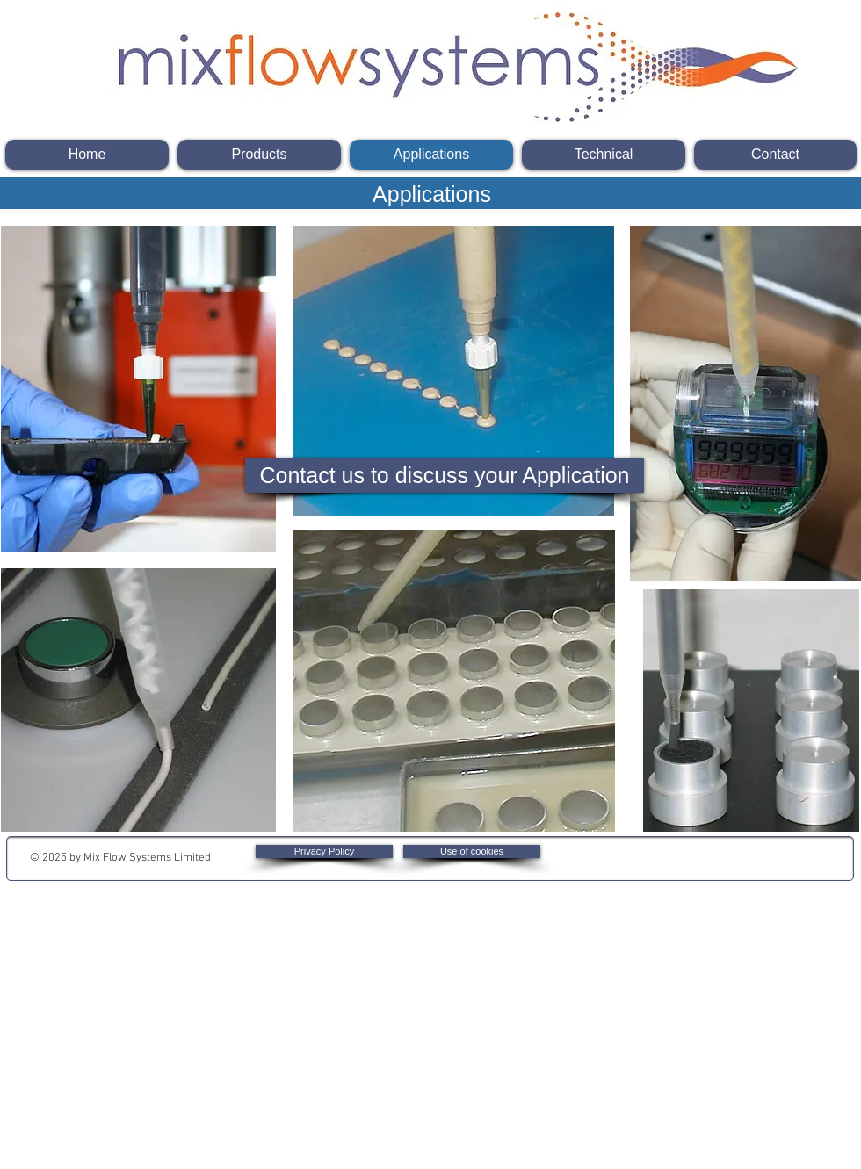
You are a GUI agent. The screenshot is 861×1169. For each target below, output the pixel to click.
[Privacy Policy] (324, 851)
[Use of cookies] (471, 851)
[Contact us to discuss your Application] (444, 475)
